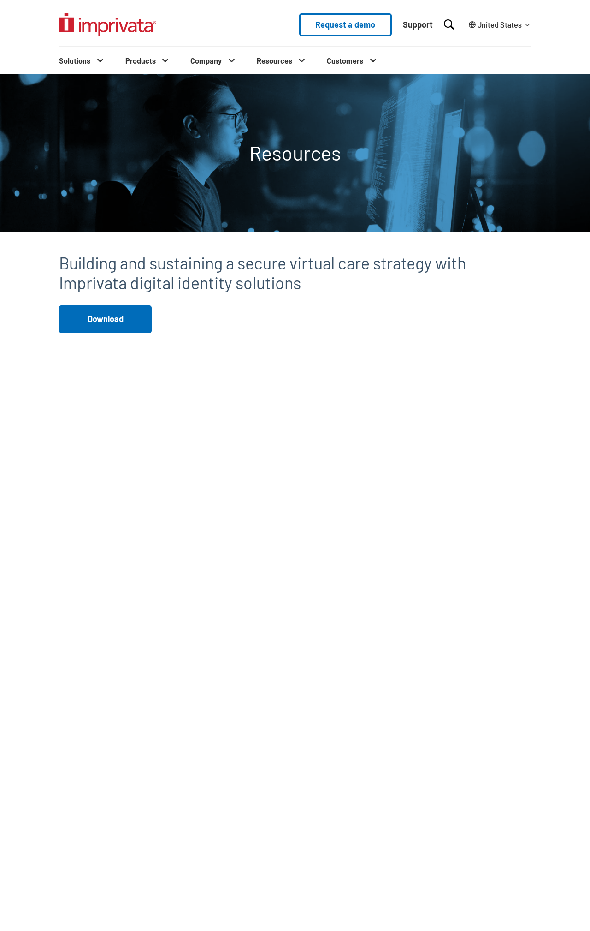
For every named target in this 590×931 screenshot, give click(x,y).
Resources (274, 60)
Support (418, 24)
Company (206, 60)
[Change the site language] (498, 24)
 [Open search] (449, 24)
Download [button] (106, 319)
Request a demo (345, 24)
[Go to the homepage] (107, 24)
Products (140, 60)
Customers (345, 60)
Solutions (74, 60)
